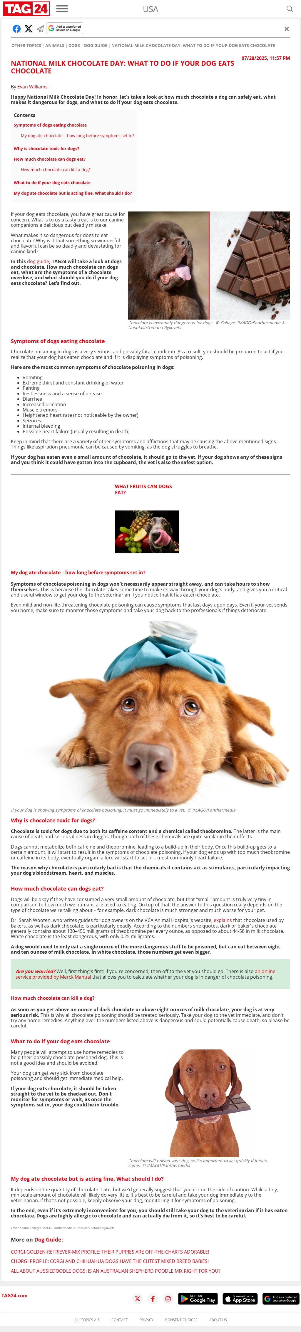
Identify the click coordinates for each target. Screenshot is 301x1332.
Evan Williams (32, 86)
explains (223, 920)
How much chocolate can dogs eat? (50, 159)
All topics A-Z (87, 1320)
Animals (54, 45)
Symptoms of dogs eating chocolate (50, 125)
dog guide (38, 261)
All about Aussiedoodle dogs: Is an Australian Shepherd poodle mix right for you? (115, 1271)
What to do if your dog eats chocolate (52, 182)
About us (218, 1320)
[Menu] (62, 8)
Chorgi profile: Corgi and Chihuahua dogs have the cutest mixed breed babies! (110, 1261)
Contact (119, 1320)
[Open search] (290, 9)
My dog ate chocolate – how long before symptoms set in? (77, 135)
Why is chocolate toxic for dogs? (46, 148)
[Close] (287, 29)
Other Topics (26, 45)
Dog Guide (95, 45)
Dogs (74, 45)
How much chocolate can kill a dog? (56, 169)
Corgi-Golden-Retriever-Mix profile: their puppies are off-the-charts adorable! (110, 1252)
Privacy (146, 1320)
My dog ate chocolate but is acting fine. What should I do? (73, 193)
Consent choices (181, 1320)
